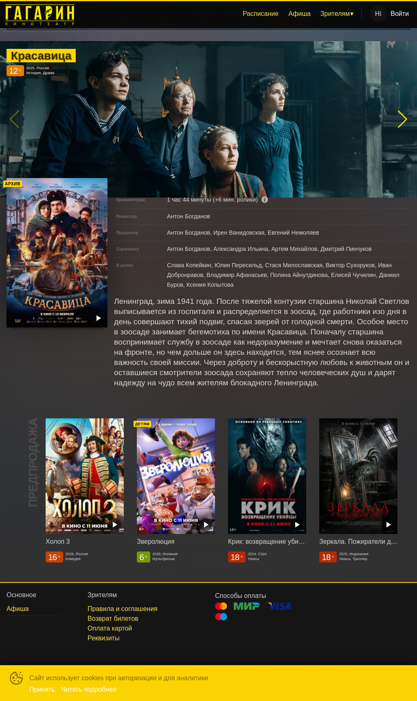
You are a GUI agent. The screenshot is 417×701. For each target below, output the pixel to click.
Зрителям (335, 13)
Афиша (299, 13)
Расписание (261, 13)
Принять (42, 689)
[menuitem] (260, 14)
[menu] (222, 14)
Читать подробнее (89, 689)
